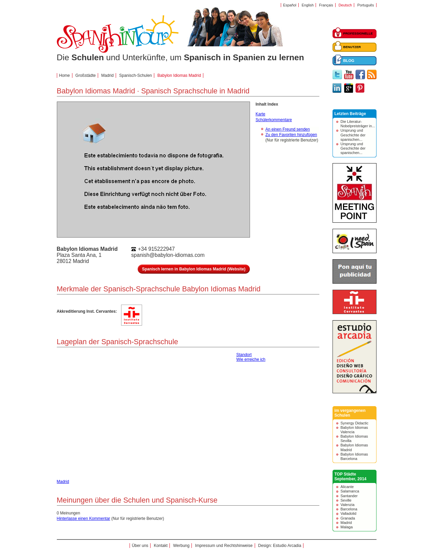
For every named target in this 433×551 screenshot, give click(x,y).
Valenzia (348, 505)
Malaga (347, 527)
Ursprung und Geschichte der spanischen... (353, 134)
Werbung (181, 545)
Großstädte (85, 75)
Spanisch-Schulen (135, 75)
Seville (346, 500)
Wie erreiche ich (251, 359)
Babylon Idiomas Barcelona (354, 456)
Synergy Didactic (355, 423)
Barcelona (349, 509)
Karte (261, 114)
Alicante (347, 487)
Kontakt (161, 545)
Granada (348, 518)
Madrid (346, 523)
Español (289, 5)
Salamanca (350, 491)
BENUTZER (352, 47)
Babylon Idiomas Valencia (354, 429)
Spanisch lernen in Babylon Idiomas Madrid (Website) (194, 269)
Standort (244, 354)
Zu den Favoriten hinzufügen (291, 134)
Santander (349, 496)
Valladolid (349, 513)
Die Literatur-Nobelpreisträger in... (358, 123)
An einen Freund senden (288, 129)
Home (64, 75)
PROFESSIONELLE (358, 33)
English (308, 5)
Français (326, 5)
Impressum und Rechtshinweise (224, 545)
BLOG (349, 61)
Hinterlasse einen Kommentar (83, 518)
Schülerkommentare (274, 119)
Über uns (140, 545)
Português (365, 5)
